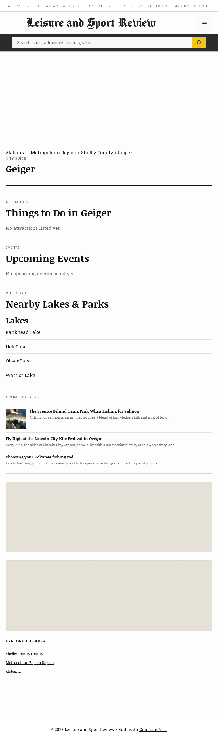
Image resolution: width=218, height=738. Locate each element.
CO (55, 5)
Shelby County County (24, 653)
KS (140, 5)
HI (100, 5)
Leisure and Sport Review (91, 22)
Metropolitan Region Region (30, 662)
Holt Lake (16, 346)
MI (196, 5)
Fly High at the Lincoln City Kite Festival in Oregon (54, 438)
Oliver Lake (18, 360)
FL (83, 5)
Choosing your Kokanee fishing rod (39, 457)
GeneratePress (153, 729)
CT (65, 5)
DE (74, 5)
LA (158, 5)
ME (167, 5)
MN (204, 5)
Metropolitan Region (53, 152)
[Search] (199, 42)
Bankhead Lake (23, 332)
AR (37, 5)
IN (124, 5)
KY (149, 5)
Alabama (16, 152)
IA (132, 5)
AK (19, 5)
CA (45, 5)
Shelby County (97, 152)
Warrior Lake (20, 375)
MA (186, 5)
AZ (28, 5)
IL (116, 5)
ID (108, 5)
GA (91, 5)
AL (10, 5)
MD (177, 5)
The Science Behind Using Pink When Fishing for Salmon (84, 411)
